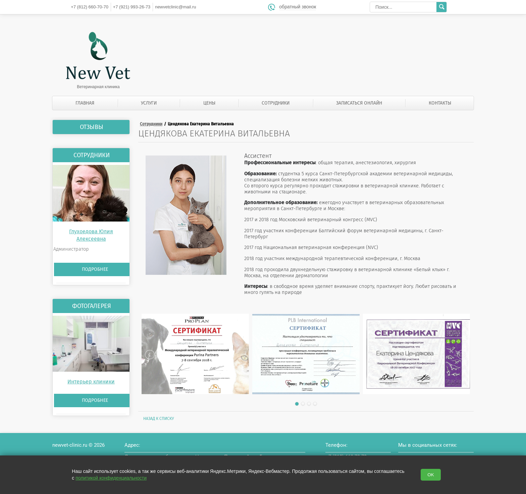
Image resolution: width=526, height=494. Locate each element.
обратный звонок (297, 7)
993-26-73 (132, 6)
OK (430, 474)
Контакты (440, 103)
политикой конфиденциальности (111, 478)
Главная (84, 103)
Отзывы (91, 127)
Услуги (149, 103)
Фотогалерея (91, 306)
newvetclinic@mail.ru (175, 6)
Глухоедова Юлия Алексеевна (91, 235)
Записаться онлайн (359, 103)
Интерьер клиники (91, 381)
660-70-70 (89, 6)
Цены (209, 103)
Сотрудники (276, 103)
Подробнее (95, 269)
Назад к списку (158, 418)
